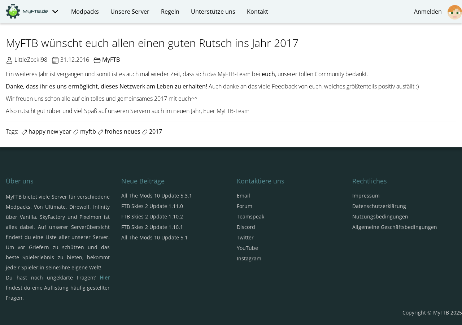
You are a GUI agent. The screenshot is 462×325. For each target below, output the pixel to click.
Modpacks (85, 12)
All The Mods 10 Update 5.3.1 (156, 195)
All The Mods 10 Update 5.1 (154, 237)
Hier (105, 277)
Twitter (245, 237)
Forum (244, 206)
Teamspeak (250, 216)
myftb (84, 131)
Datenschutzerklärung (379, 206)
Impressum (366, 195)
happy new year (46, 131)
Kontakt (257, 12)
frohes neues (118, 131)
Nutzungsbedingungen (380, 216)
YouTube (247, 247)
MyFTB (111, 60)
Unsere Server (129, 12)
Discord (246, 227)
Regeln (170, 12)
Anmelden (438, 12)
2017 (152, 131)
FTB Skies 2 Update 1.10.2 (152, 216)
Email (243, 195)
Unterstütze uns (213, 12)
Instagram (249, 258)
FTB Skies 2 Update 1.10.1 (152, 227)
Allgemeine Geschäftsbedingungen (394, 227)
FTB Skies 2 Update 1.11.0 (152, 206)
